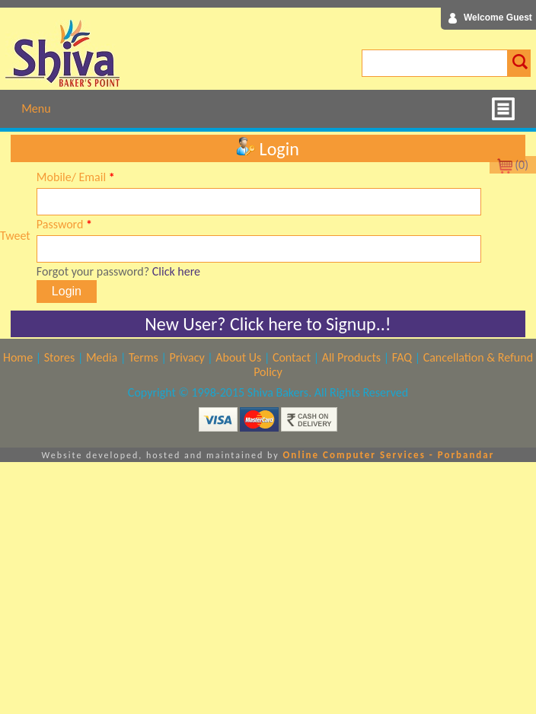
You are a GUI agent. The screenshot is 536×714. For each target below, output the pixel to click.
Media (101, 357)
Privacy (186, 357)
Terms (143, 357)
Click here (176, 271)
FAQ (402, 357)
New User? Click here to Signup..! (268, 324)
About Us (238, 357)
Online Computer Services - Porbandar (388, 455)
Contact (292, 357)
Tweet (15, 235)
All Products (351, 357)
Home (18, 357)
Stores (59, 357)
